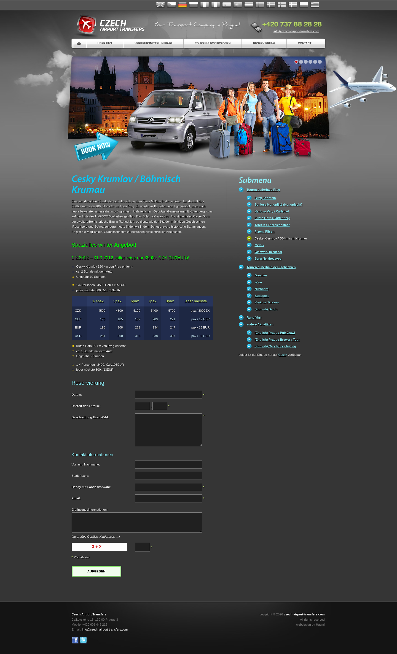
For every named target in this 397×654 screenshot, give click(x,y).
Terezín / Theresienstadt (272, 225)
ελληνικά (314, 5)
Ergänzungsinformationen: (90, 509)
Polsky (303, 5)
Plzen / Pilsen (265, 231)
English (160, 5)
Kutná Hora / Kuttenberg (272, 218)
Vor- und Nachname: (86, 464)
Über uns (105, 43)
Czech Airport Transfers (108, 25)
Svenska (270, 5)
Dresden (261, 275)
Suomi (281, 5)
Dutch (248, 5)
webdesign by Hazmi (310, 624)
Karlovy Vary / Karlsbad (272, 211)
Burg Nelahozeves (268, 258)
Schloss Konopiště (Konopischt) (278, 204)
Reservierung (264, 43)
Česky (171, 5)
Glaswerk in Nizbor (269, 252)
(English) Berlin (266, 309)
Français (204, 5)
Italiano (215, 5)
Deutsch (182, 5)
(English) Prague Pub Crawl (275, 332)
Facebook (75, 640)
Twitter (83, 640)
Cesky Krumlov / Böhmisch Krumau (281, 238)
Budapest (262, 295)
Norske (259, 5)
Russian (193, 5)
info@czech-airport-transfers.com (296, 31)
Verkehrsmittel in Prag (153, 43)
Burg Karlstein (265, 198)
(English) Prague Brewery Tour (277, 339)
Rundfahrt (254, 317)
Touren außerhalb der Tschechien (271, 267)
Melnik (259, 245)
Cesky (282, 354)
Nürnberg (262, 288)
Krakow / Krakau (267, 302)
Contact (305, 43)
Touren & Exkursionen (212, 43)
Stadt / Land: (80, 475)
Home (79, 43)
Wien (258, 282)
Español (226, 5)
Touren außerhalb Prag (263, 189)
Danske (292, 5)
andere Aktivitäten (260, 324)
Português (237, 5)
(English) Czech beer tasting (275, 346)
